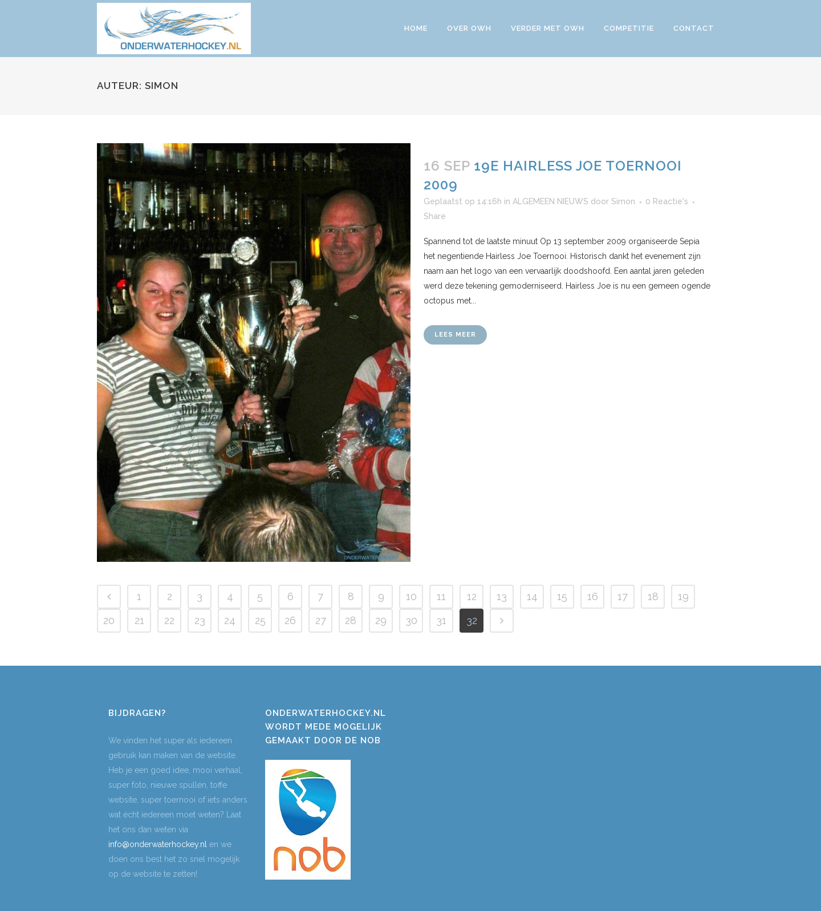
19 (683, 596)
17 (622, 596)
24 (229, 620)
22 (169, 620)
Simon (623, 201)
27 (320, 620)
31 (441, 620)
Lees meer (455, 334)
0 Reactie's (666, 201)
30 (411, 620)
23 (199, 620)
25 (260, 620)
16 (592, 596)
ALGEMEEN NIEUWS (550, 201)
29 (381, 620)
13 (502, 596)
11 (441, 596)
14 (532, 596)
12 (472, 596)
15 (562, 596)
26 (290, 620)
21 (139, 620)
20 (109, 620)
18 (653, 596)
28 (350, 620)
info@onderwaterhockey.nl (157, 844)
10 (411, 596)
